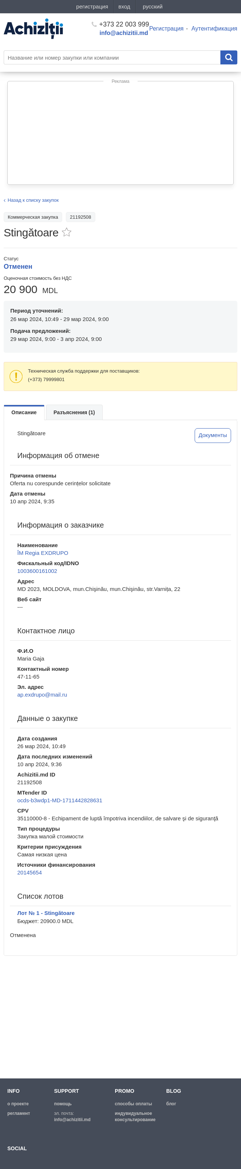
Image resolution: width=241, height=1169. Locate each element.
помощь (63, 1103)
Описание (24, 412)
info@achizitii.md (124, 33)
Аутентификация (214, 28)
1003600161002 (37, 571)
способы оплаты (133, 1103)
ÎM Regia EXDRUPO (42, 553)
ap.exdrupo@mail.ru (42, 694)
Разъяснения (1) (74, 412)
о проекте (18, 1103)
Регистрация (166, 28)
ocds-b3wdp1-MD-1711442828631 (59, 800)
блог (171, 1103)
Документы (213, 435)
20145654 (29, 872)
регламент (18, 1113)
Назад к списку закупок (33, 200)
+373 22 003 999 (120, 24)
